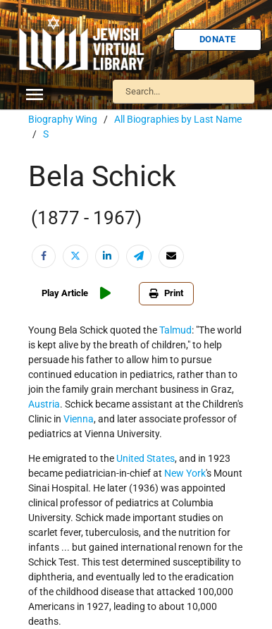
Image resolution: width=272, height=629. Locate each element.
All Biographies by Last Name (178, 119)
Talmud (175, 330)
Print (166, 293)
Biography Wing (62, 119)
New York (185, 473)
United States (145, 458)
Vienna (78, 419)
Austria (44, 404)
